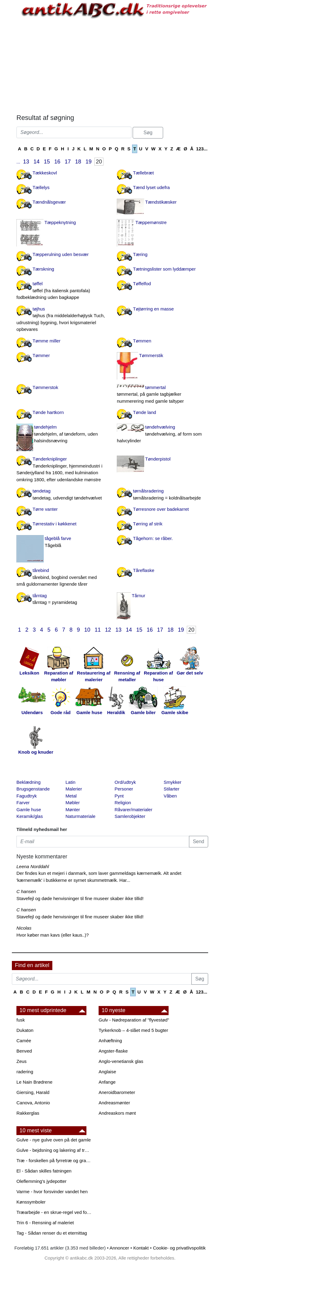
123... (202, 148)
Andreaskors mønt (117, 1113)
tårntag (62, 599)
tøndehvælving (162, 434)
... (18, 161)
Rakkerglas (27, 1113)
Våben (170, 795)
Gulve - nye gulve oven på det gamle (53, 1139)
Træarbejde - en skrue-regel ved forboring (54, 1212)
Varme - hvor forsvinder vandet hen (52, 1191)
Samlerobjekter (130, 816)
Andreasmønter (114, 1102)
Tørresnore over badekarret (161, 509)
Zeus (21, 1061)
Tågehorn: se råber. (153, 538)
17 (68, 162)
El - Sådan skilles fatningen (44, 1170)
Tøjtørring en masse (153, 308)
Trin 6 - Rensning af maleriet (45, 1222)
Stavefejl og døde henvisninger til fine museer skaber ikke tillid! (80, 898)
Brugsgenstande (33, 788)
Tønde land (144, 412)
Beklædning (28, 782)
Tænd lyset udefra (151, 187)
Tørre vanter (45, 509)
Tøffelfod (142, 283)
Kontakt (141, 1247)
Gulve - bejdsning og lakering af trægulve (54, 1150)
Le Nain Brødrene (34, 1082)
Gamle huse (28, 809)
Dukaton (24, 1030)
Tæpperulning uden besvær (61, 254)
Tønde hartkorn (48, 412)
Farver (23, 802)
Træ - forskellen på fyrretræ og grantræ (54, 1160)
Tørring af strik (147, 523)
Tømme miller (47, 340)
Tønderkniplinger (62, 469)
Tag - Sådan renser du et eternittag (51, 1233)
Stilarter (172, 788)
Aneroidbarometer (117, 1092)
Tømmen (142, 340)
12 (108, 630)
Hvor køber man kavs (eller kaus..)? (52, 935)
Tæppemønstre (151, 222)
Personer (124, 788)
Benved (24, 1050)
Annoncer (119, 1247)
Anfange (107, 1082)
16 (57, 162)
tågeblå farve (62, 542)
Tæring (140, 254)
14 (36, 162)
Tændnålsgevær (49, 202)
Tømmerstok (45, 387)
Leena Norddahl (32, 866)
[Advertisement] (112, 65)
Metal (71, 795)
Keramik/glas (29, 816)
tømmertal (162, 395)
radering (24, 1071)
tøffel (62, 291)
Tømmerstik (151, 355)
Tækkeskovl (45, 172)
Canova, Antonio (33, 1102)
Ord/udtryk (125, 782)
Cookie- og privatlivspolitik (179, 1247)
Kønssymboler (31, 1201)
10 (87, 630)
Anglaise (107, 1071)
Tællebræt (143, 172)
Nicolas (23, 928)
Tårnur (138, 595)
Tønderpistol (157, 458)
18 (78, 162)
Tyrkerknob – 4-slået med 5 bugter (133, 1030)
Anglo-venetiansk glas (121, 1061)
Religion (123, 802)
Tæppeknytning (60, 222)
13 (26, 162)
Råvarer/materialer (133, 809)
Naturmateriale (80, 816)
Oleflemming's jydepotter (41, 1181)
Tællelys (41, 187)
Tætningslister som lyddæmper (164, 269)
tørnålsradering (162, 494)
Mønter (72, 809)
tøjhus (62, 319)
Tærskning (43, 269)
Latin (70, 782)
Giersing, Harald (32, 1092)
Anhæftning (110, 1040)
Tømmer (41, 355)
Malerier (73, 788)
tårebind (62, 578)
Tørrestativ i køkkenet (54, 523)
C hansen (26, 891)
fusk (20, 1019)
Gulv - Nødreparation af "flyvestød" (134, 1019)
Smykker (172, 782)
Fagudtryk (26, 795)
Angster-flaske (113, 1050)
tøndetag (62, 494)
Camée (23, 1040)
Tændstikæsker (160, 202)
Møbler (72, 802)
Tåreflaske (143, 570)
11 (98, 630)
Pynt (119, 795)
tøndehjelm (62, 434)
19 (89, 162)
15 (47, 162)
